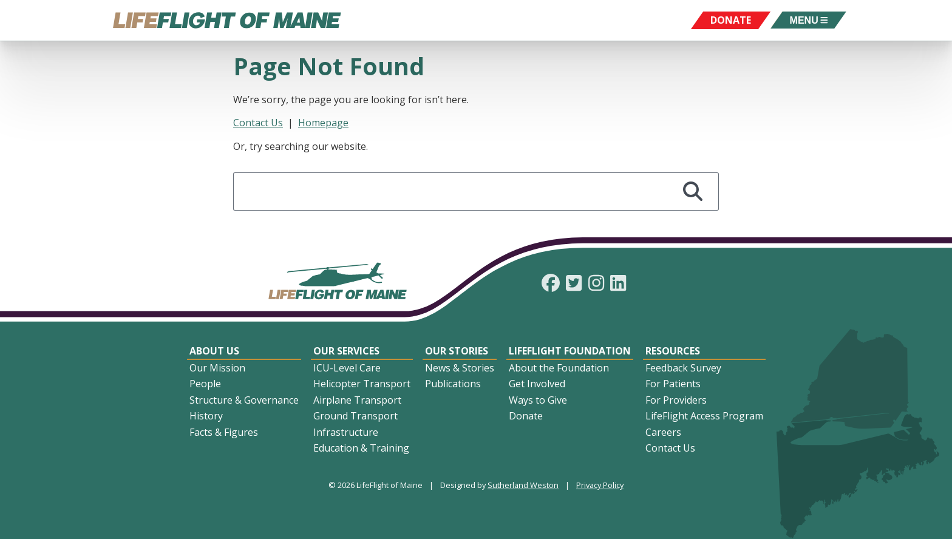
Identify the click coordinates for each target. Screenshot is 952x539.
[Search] (693, 191)
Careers (663, 432)
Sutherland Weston (523, 485)
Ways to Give (538, 400)
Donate (526, 415)
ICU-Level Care (347, 368)
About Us (214, 351)
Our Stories (456, 351)
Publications (453, 383)
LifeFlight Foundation (570, 351)
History (206, 415)
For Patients (673, 383)
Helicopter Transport (361, 383)
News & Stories (459, 368)
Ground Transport (355, 415)
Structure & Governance (244, 400)
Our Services (346, 351)
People (205, 383)
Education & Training (361, 448)
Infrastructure (345, 432)
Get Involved (537, 383)
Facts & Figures (223, 432)
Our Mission (217, 368)
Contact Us (258, 122)
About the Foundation (559, 368)
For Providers (676, 400)
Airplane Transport (357, 400)
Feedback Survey (683, 368)
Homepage (323, 122)
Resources (672, 351)
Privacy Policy (600, 485)
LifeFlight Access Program (704, 415)
